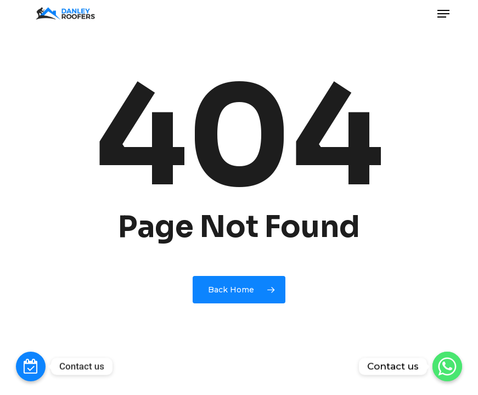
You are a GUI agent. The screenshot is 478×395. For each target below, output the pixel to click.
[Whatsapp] (447, 366)
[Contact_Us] (31, 366)
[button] (443, 13)
